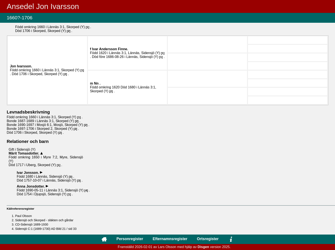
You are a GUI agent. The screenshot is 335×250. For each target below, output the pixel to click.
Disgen (203, 247)
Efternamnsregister (170, 239)
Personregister (129, 239)
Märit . (24, 153)
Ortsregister (208, 239)
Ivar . (110, 49)
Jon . (21, 66)
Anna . (31, 186)
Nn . (97, 83)
